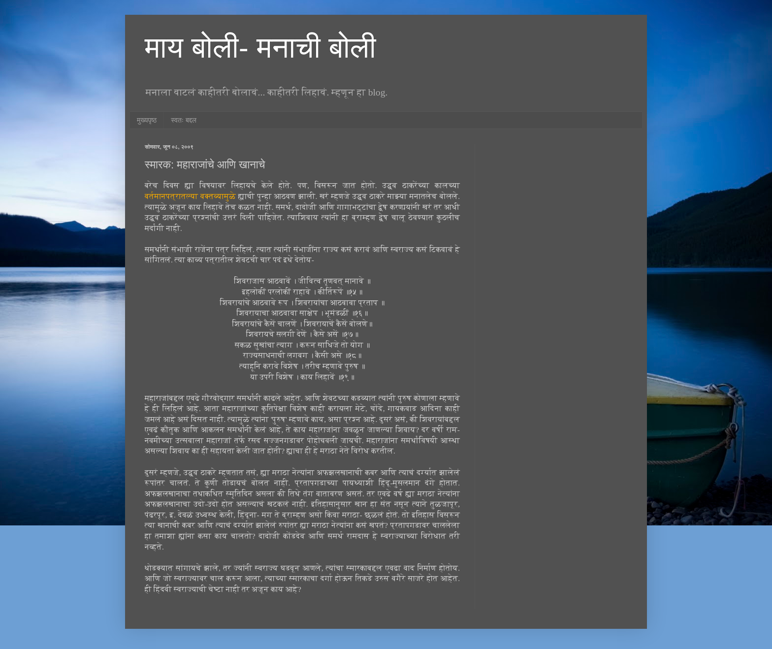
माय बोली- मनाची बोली (260, 47)
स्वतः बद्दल (183, 120)
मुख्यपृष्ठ (147, 120)
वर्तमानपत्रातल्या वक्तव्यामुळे (190, 196)
